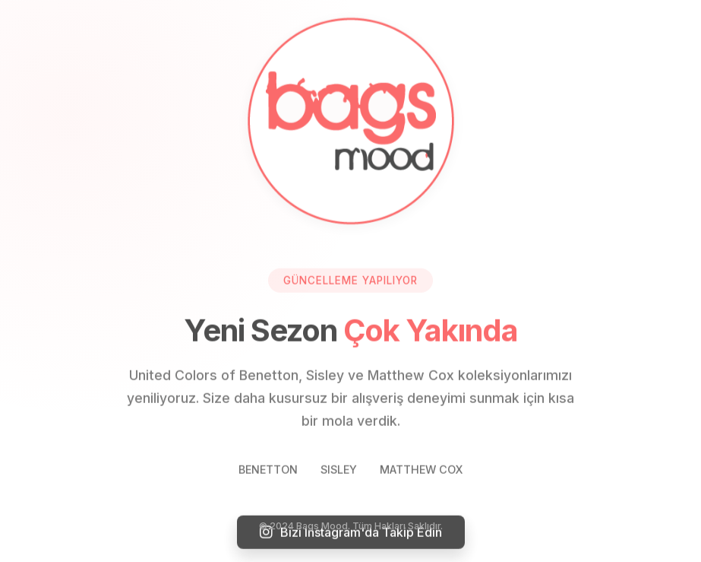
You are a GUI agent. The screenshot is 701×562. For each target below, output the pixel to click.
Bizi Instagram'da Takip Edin (351, 532)
